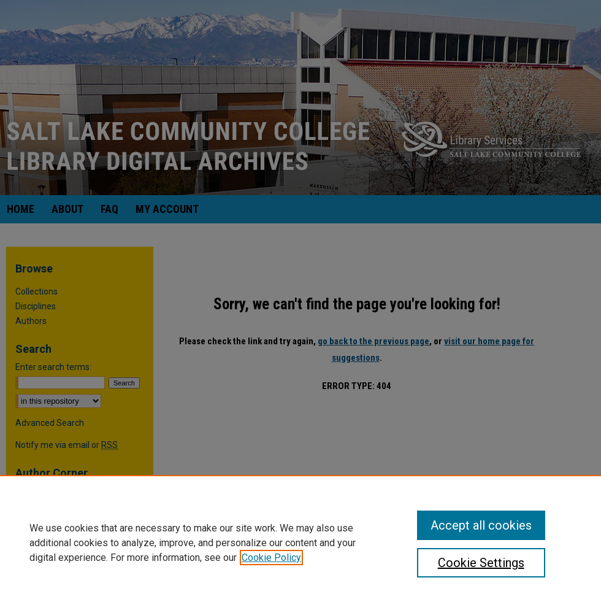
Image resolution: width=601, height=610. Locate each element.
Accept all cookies (481, 525)
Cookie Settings (481, 562)
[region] (300, 542)
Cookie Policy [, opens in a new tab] (271, 557)
